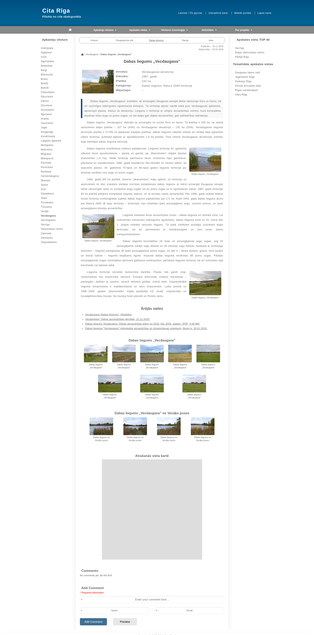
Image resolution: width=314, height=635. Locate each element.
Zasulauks (47, 237)
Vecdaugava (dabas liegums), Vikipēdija (108, 314)
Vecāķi (44, 211)
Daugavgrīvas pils (124, 40)
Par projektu (243, 30)
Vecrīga (45, 224)
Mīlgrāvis (46, 154)
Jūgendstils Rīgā (245, 77)
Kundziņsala (48, 136)
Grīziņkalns (47, 109)
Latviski (182, 13)
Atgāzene (46, 52)
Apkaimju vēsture (105, 30)
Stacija (185, 40)
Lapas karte (264, 13)
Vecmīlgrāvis (48, 220)
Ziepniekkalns (49, 242)
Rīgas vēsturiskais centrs (249, 52)
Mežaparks (47, 145)
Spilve (44, 184)
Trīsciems (46, 207)
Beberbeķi (47, 65)
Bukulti (45, 87)
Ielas (211, 40)
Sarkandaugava (50, 176)
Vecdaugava (48, 215)
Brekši (44, 83)
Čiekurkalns (47, 92)
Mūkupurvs (47, 158)
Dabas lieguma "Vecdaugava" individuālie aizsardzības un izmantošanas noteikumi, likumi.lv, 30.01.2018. (146, 328)
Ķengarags (47, 132)
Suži (43, 189)
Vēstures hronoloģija (174, 30)
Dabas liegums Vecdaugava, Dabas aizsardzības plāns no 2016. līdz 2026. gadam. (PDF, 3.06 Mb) (142, 323)
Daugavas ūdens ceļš (247, 72)
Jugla (44, 127)
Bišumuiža (47, 74)
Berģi (44, 70)
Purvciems (47, 167)
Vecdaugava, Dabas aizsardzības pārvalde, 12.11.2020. (117, 319)
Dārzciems (47, 96)
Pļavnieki (46, 162)
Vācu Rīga (241, 94)
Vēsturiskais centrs (52, 229)
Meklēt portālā (242, 13)
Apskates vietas (139, 30)
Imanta (45, 118)
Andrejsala (47, 48)
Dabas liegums (156, 40)
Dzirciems (46, 105)
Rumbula (46, 171)
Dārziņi (45, 101)
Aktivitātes (209, 30)
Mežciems (46, 149)
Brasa (44, 79)
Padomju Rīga (243, 81)
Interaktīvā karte (218, 13)
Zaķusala (46, 233)
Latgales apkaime (51, 140)
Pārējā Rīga (242, 57)
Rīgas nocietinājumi (246, 90)
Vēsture (94, 40)
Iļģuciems (46, 114)
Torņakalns (47, 202)
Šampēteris (47, 193)
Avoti (44, 57)
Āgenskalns (47, 61)
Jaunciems (47, 123)
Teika (44, 198)
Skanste (45, 180)
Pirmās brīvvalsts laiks (248, 85)
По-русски (196, 13)
